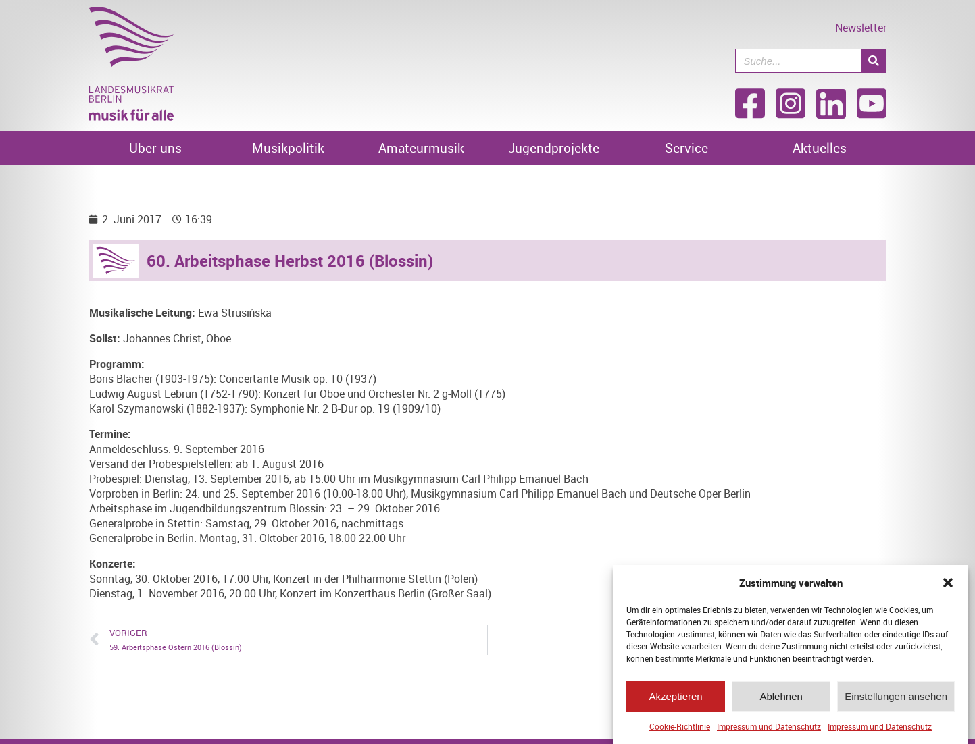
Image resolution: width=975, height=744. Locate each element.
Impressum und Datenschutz (769, 727)
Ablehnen (780, 697)
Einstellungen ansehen (896, 697)
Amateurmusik (421, 148)
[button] (948, 584)
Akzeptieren (675, 697)
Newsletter (860, 27)
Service (686, 148)
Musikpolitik (288, 148)
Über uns (155, 148)
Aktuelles (820, 148)
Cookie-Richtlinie (679, 727)
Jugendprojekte (553, 148)
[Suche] (873, 60)
